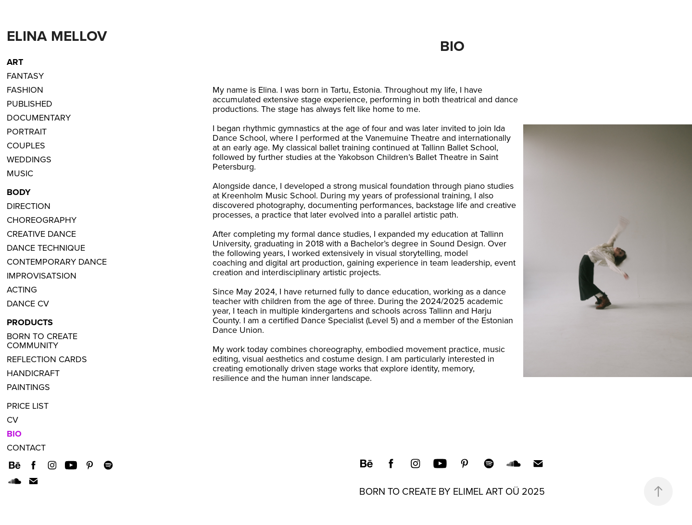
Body (19, 192)
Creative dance (41, 234)
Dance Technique (46, 248)
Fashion (25, 90)
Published (29, 104)
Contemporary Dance (57, 262)
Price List (28, 406)
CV (12, 420)
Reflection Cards (47, 359)
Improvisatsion (41, 275)
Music (20, 173)
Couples (26, 145)
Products (30, 322)
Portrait (27, 131)
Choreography (41, 220)
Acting (22, 289)
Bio (14, 433)
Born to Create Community (42, 340)
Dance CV (28, 303)
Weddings (29, 159)
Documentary (39, 117)
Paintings (28, 387)
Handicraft (33, 373)
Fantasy (25, 76)
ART (15, 62)
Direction (28, 206)
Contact (26, 447)
